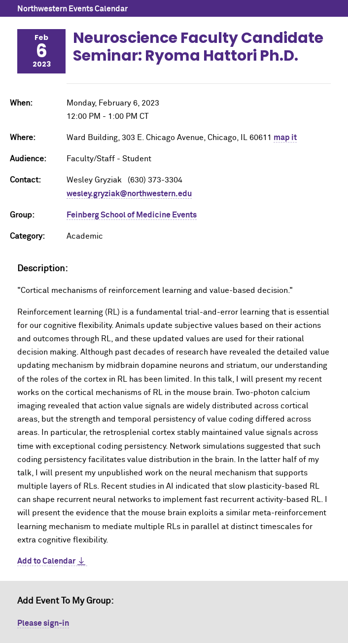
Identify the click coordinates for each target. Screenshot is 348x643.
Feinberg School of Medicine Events (132, 215)
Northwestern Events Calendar (72, 9)
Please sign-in (43, 623)
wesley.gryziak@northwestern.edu (129, 194)
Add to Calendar (46, 561)
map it (285, 138)
